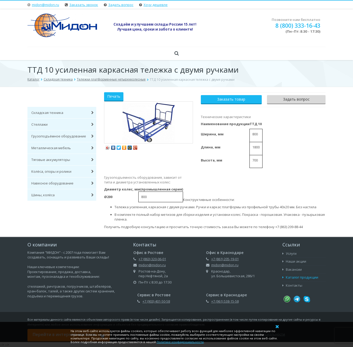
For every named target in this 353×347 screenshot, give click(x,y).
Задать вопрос (120, 4)
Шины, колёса (62, 195)
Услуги (289, 253)
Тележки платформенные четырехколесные (111, 79)
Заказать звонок (83, 4)
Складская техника (58, 79)
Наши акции (294, 261)
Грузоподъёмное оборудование (62, 136)
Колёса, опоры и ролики (62, 171)
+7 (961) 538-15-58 (225, 301)
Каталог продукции (300, 277)
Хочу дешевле (156, 4)
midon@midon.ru (45, 4)
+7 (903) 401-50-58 (156, 301)
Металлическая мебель (62, 148)
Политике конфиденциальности (180, 342)
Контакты (292, 285)
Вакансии (292, 269)
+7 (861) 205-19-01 (225, 259)
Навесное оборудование (62, 183)
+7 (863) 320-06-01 (152, 259)
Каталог (33, 79)
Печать (113, 96)
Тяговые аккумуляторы (62, 159)
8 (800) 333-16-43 (297, 25)
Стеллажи (62, 124)
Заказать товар (231, 99)
